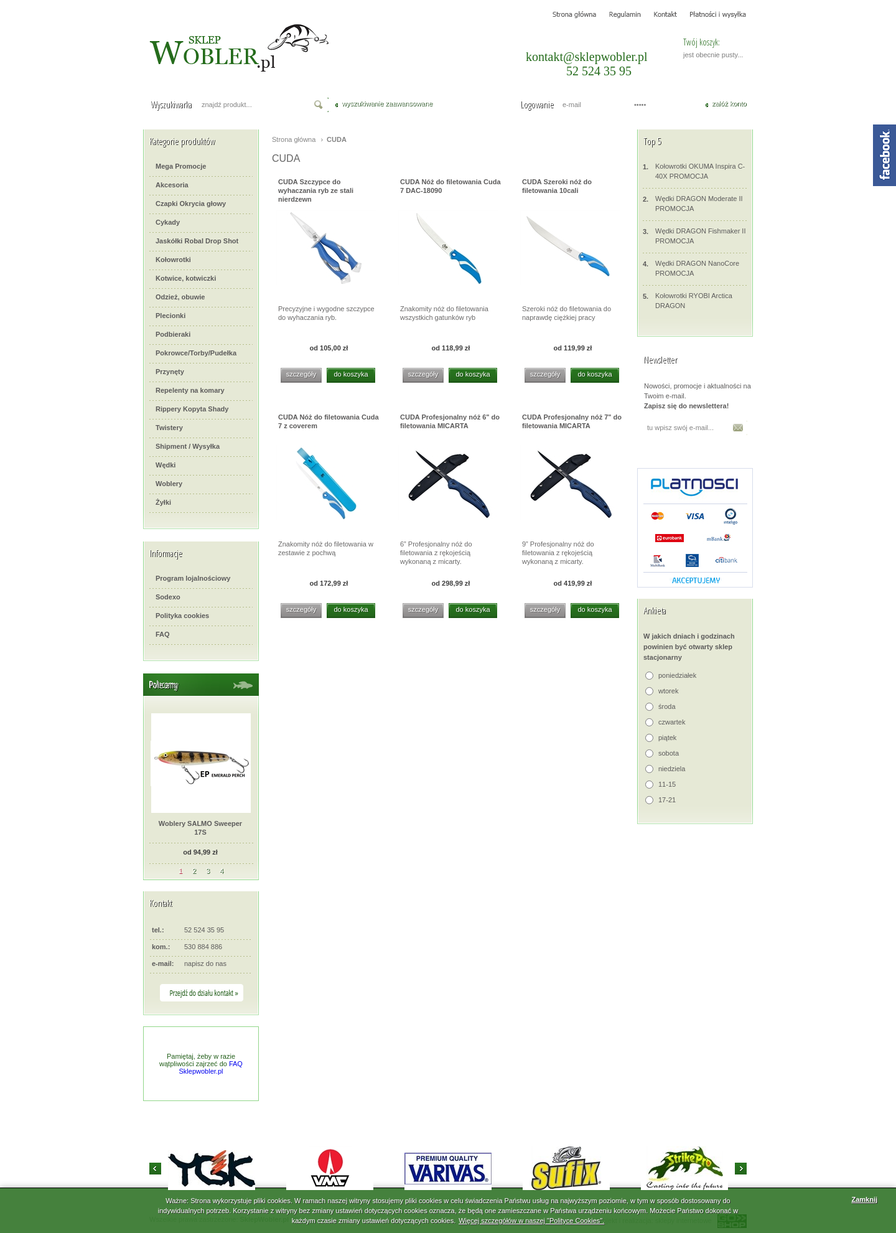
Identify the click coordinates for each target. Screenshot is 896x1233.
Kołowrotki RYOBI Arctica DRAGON (687, 300)
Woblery (169, 483)
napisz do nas (205, 963)
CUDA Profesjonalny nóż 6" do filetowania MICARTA (450, 421)
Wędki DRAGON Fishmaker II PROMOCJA (694, 236)
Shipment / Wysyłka (188, 446)
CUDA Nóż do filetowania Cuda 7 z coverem (328, 421)
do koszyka (351, 374)
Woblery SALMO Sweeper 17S (200, 828)
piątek (667, 737)
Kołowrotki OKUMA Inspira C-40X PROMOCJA (694, 171)
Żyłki (163, 502)
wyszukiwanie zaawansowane (387, 103)
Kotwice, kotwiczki (186, 278)
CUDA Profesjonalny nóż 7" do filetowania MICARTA (572, 421)
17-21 (667, 800)
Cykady (168, 222)
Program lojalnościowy (193, 578)
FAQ (163, 634)
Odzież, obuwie (180, 297)
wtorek (668, 691)
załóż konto (729, 103)
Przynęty (170, 371)
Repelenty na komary (190, 390)
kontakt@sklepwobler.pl (587, 56)
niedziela (671, 768)
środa (667, 706)
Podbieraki (173, 334)
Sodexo (168, 597)
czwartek (671, 722)
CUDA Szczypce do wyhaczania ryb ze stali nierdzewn (315, 189)
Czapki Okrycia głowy (191, 203)
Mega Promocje (181, 166)
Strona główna (293, 139)
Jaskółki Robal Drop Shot (197, 241)
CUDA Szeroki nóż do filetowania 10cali (557, 186)
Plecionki (170, 315)
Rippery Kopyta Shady (192, 409)
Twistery (169, 427)
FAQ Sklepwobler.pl (211, 1067)
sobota (668, 753)
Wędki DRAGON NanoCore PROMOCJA (691, 268)
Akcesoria (172, 185)
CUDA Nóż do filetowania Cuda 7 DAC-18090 (450, 186)
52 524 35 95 (599, 71)
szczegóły (301, 374)
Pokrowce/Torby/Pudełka (196, 353)
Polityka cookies (182, 615)
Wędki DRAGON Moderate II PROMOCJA (693, 203)
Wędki (165, 465)
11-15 (667, 784)
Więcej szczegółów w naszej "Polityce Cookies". (531, 1220)
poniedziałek (677, 675)
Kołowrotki (173, 259)
